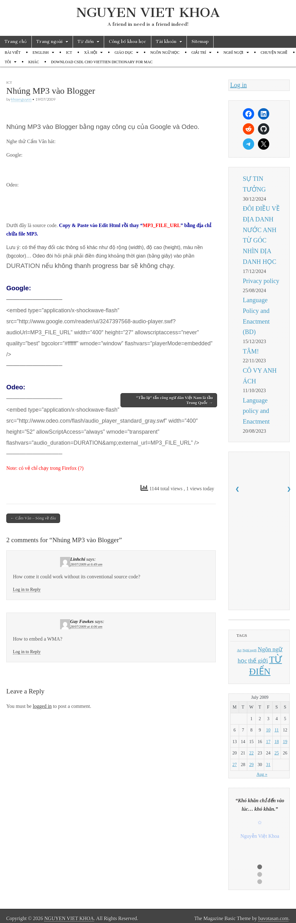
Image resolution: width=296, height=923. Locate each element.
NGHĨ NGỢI (233, 52)
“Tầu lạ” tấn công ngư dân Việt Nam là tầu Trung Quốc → (174, 400)
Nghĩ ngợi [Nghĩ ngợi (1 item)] (250, 650)
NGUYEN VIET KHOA (148, 12)
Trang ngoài (49, 41)
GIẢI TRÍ (198, 52)
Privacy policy (261, 280)
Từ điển (86, 41)
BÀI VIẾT (12, 52)
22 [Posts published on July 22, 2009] (251, 753)
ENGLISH (40, 52)
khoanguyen (21, 99)
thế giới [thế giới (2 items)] (258, 660)
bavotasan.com (273, 918)
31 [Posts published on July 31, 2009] (268, 764)
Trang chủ (16, 41)
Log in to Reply (27, 589)
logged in (42, 706)
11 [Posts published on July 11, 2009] (277, 730)
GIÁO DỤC (123, 52)
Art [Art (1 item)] (239, 650)
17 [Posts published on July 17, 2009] (268, 741)
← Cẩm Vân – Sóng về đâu (33, 518)
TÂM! (251, 351)
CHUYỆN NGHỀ (274, 52)
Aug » (261, 774)
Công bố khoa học (127, 41)
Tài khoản (166, 41)
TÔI (8, 62)
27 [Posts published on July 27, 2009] (234, 764)
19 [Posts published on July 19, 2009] (285, 741)
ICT (69, 52)
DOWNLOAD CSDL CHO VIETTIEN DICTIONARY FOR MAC (102, 62)
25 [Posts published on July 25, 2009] (276, 753)
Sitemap (200, 41)
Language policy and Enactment (256, 411)
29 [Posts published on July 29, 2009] (251, 764)
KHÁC (33, 62)
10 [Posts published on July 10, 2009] (268, 730)
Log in (238, 84)
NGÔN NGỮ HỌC (165, 52)
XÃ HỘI (90, 52)
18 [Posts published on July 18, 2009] (276, 741)
